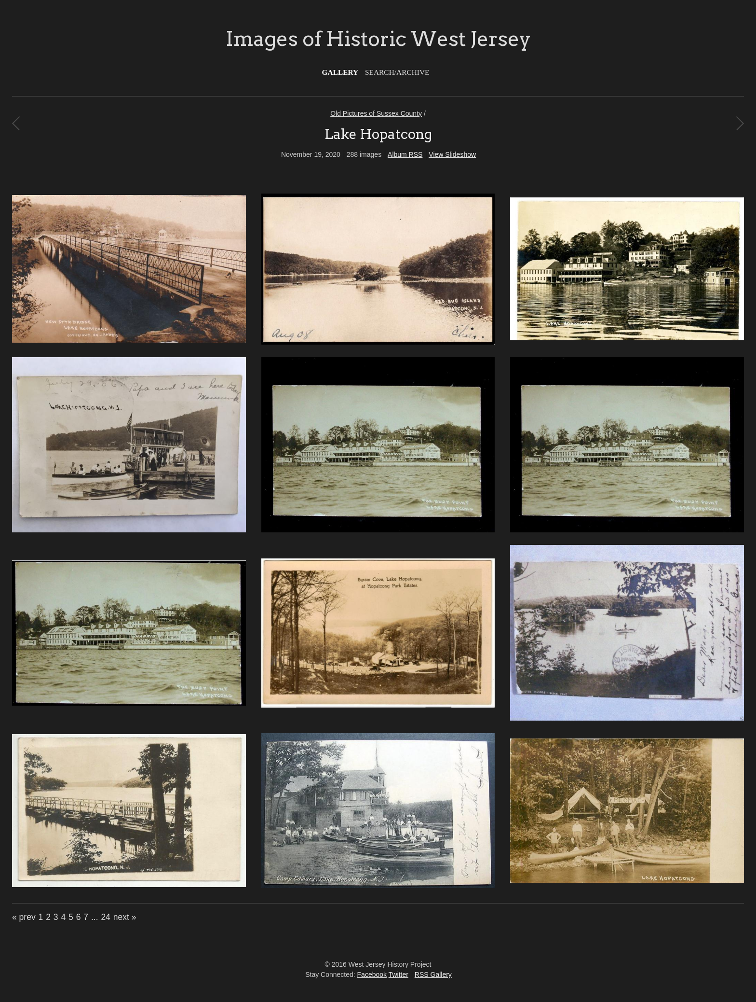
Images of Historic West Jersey (378, 39)
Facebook (372, 974)
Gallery (340, 72)
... (94, 917)
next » (124, 917)
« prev (24, 917)
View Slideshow (452, 154)
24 (105, 917)
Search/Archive (397, 72)
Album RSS (405, 154)
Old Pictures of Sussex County (376, 113)
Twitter (398, 974)
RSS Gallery (433, 974)
